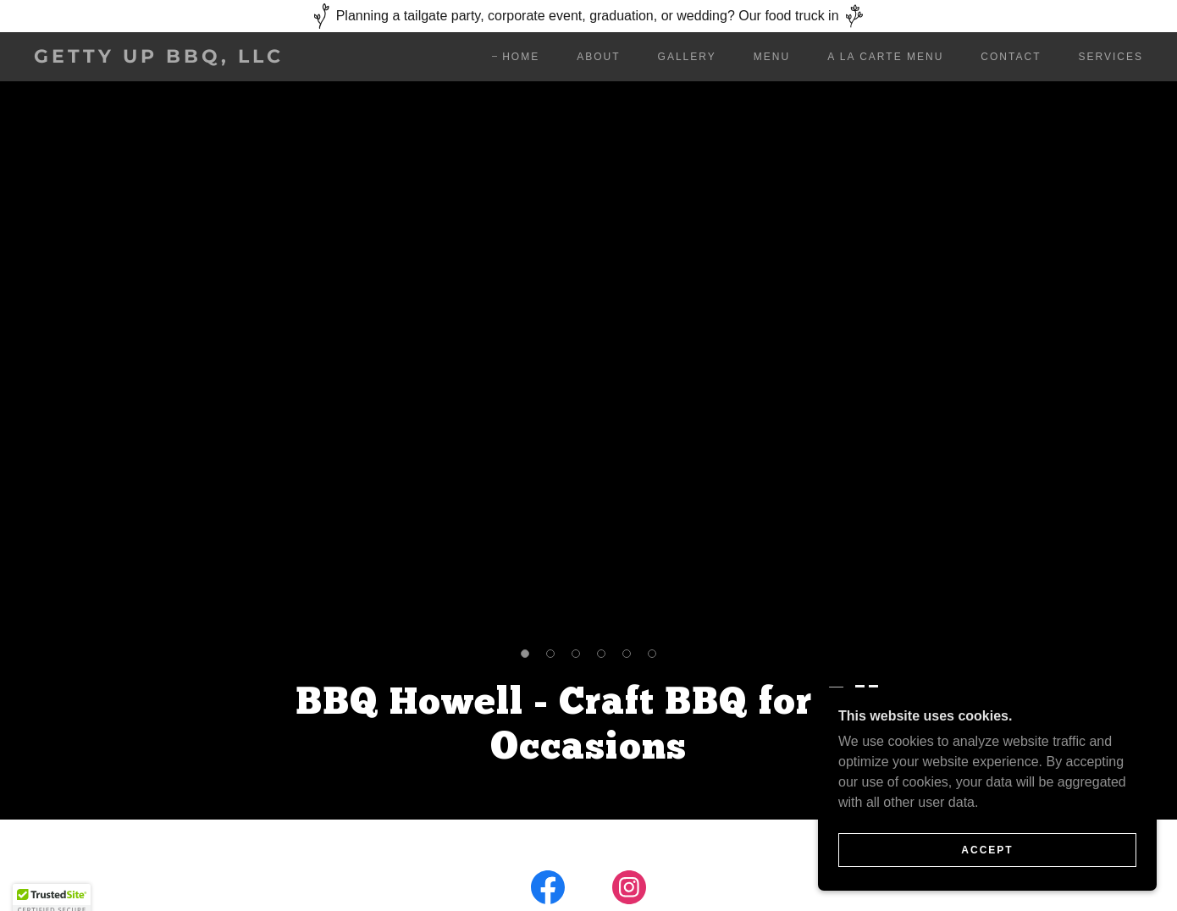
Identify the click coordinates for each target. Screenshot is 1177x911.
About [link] (598, 57)
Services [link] (1110, 57)
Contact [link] (1011, 57)
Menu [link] (772, 57)
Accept (987, 850)
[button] (525, 653)
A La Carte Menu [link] (885, 57)
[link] (187, 58)
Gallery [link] (687, 57)
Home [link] (520, 57)
